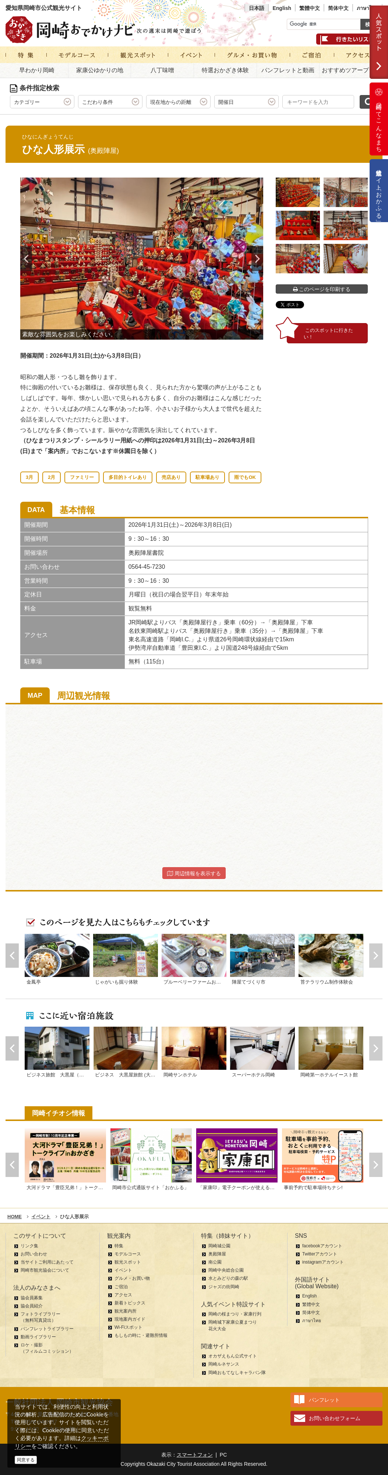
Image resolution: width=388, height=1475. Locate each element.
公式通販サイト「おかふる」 (379, 190)
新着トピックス (129, 1303)
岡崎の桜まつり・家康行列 (234, 1314)
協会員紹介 (32, 1305)
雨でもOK (245, 477)
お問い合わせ (34, 1254)
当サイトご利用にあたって (47, 1262)
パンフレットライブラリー (47, 1328)
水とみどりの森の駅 (228, 1278)
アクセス (123, 1294)
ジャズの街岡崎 (223, 1286)
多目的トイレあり (128, 477)
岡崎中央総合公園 (226, 1270)
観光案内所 (125, 1311)
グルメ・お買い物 (132, 1278)
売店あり (171, 477)
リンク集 (29, 1245)
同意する (26, 1459)
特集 (118, 1245)
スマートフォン (195, 1455)
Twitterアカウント (319, 1254)
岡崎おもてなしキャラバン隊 (237, 1372)
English (281, 8)
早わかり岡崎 (36, 70)
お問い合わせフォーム (334, 1418)
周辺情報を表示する (194, 873)
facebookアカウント (322, 1245)
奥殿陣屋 (217, 1254)
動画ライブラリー (38, 1336)
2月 (51, 477)
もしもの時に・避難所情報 (140, 1335)
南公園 (215, 1262)
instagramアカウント (323, 1262)
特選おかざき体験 (225, 70)
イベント (123, 1270)
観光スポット (127, 1262)
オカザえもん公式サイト (232, 1356)
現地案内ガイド (129, 1319)
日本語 (256, 8)
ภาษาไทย (367, 8)
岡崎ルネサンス (223, 1364)
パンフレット (324, 1400)
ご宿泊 (121, 1286)
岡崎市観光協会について (45, 1270)
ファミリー (82, 477)
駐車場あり (207, 477)
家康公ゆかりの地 (99, 70)
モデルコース (127, 1254)
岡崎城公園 (219, 1245)
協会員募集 (32, 1297)
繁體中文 (309, 8)
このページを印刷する (322, 289)
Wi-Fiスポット (128, 1327)
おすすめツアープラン (351, 70)
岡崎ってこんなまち (378, 119)
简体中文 (338, 8)
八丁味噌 (162, 70)
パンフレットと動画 (287, 70)
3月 (29, 477)
